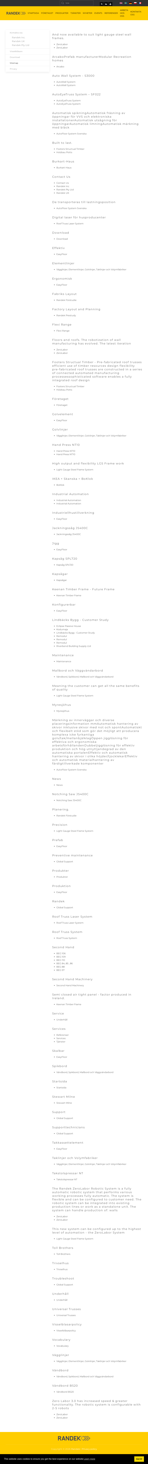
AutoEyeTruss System (68, 100)
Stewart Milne (64, 1103)
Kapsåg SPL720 (64, 565)
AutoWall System (66, 82)
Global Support (64, 861)
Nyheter (87, 13)
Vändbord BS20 (65, 1392)
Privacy (13, 69)
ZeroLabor (62, 44)
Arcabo (60, 66)
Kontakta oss (16, 32)
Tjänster (60, 1041)
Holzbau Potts (64, 152)
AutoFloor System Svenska (71, 133)
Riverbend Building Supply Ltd (73, 646)
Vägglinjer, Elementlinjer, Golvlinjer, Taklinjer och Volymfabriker (91, 269)
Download (62, 239)
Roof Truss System (66, 938)
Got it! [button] (139, 1459)
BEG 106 (61, 953)
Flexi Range (63, 330)
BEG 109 (61, 956)
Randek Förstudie (66, 300)
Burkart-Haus (63, 167)
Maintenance (63, 661)
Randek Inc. (18, 37)
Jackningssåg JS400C (68, 534)
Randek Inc (62, 186)
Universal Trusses (66, 1315)
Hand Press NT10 (65, 451)
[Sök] (76, 3)
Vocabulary (62, 1346)
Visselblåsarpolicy (66, 1330)
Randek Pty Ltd (65, 189)
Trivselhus (62, 1269)
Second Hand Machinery (70, 985)
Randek (75, 1449)
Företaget (47, 13)
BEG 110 (60, 960)
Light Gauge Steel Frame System (74, 469)
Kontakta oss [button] (135, 13)
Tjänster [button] (76, 13)
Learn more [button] (89, 1459)
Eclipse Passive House (68, 626)
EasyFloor (61, 254)
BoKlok (60, 485)
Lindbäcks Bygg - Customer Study (75, 632)
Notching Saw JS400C (68, 800)
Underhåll (61, 1019)
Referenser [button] (111, 13)
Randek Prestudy (66, 315)
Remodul (61, 636)
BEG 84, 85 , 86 (64, 963)
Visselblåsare (16, 51)
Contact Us (62, 183)
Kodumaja (62, 629)
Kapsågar (61, 580)
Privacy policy (89, 1449)
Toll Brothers (63, 1254)
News (59, 785)
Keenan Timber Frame (68, 595)
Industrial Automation (68, 500)
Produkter (62, 877)
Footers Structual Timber (70, 149)
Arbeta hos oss (124, 13)
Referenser (62, 1035)
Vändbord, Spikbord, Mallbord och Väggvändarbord (84, 676)
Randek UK (62, 193)
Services (61, 1038)
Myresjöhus (62, 711)
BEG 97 (60, 970)
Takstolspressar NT (66, 1179)
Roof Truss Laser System (70, 223)
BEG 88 (60, 966)
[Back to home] (16, 13)
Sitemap (14, 63)
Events (98, 13)
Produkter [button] (61, 13)
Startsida (33, 13)
